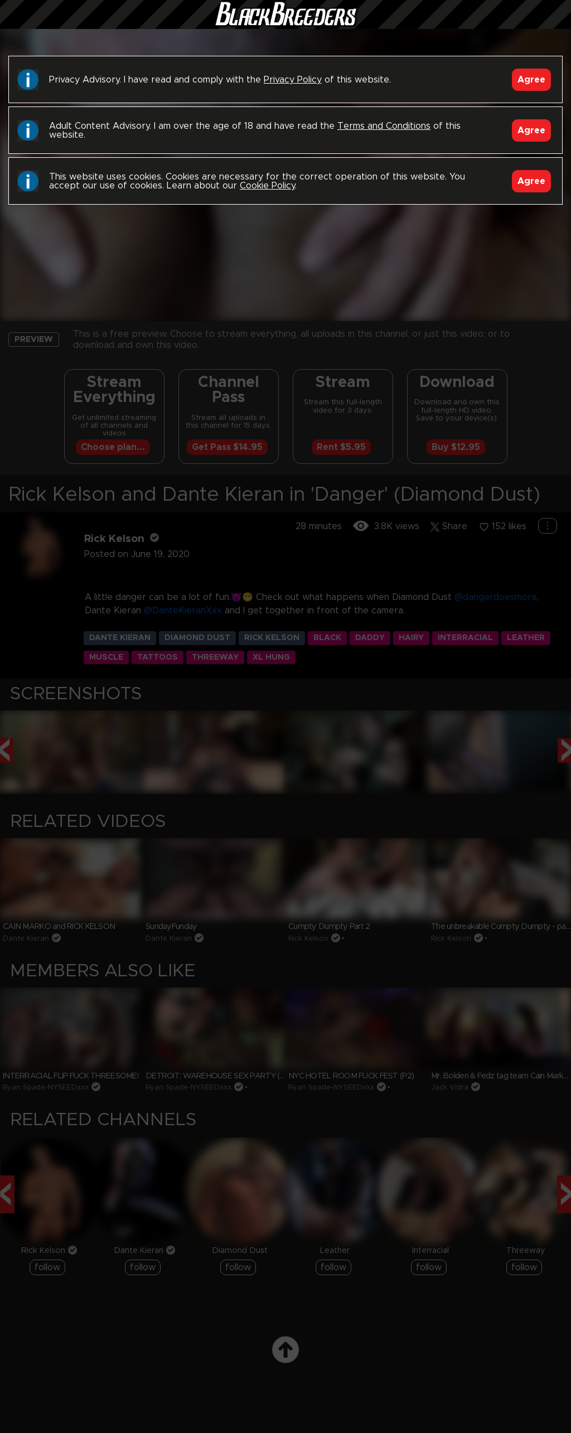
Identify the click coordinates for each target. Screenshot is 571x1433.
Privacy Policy (293, 79)
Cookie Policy (267, 185)
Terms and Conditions (383, 126)
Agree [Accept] (531, 79)
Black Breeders (285, 25)
